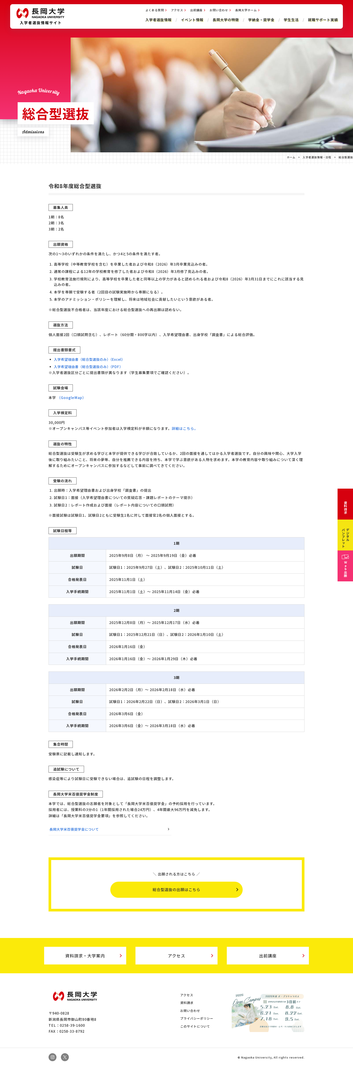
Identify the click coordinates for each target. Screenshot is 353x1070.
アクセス (176, 11)
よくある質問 (154, 11)
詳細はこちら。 (185, 428)
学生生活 (290, 21)
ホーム (291, 157)
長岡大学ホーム (245, 11)
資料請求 (187, 1006)
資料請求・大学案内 (85, 958)
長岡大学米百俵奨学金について (75, 829)
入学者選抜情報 (158, 21)
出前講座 (195, 11)
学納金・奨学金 (260, 21)
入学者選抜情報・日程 (317, 157)
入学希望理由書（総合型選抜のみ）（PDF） (91, 366)
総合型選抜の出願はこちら (176, 890)
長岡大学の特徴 (225, 21)
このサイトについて (196, 1030)
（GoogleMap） (71, 397)
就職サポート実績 (322, 21)
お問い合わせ (218, 11)
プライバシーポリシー (197, 1022)
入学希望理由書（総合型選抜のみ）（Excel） (91, 359)
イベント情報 (191, 21)
